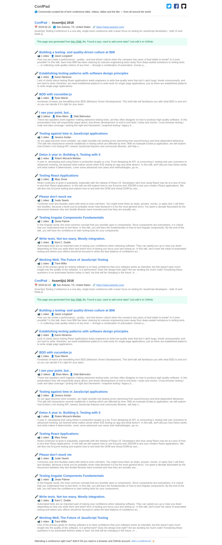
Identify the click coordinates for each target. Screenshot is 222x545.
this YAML (76, 41)
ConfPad (41, 22)
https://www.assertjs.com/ (110, 27)
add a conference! (141, 541)
